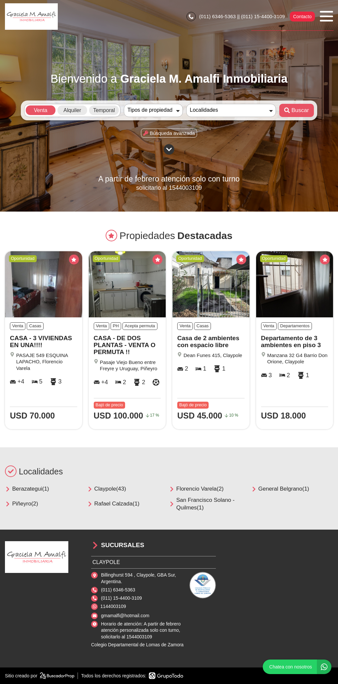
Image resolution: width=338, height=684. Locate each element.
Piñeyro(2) (21, 504)
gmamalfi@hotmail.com (125, 615)
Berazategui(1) (27, 489)
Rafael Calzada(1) (113, 504)
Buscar (296, 110)
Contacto (302, 16)
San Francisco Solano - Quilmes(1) (202, 503)
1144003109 (113, 606)
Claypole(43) (106, 489)
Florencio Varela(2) (196, 489)
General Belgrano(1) (280, 489)
